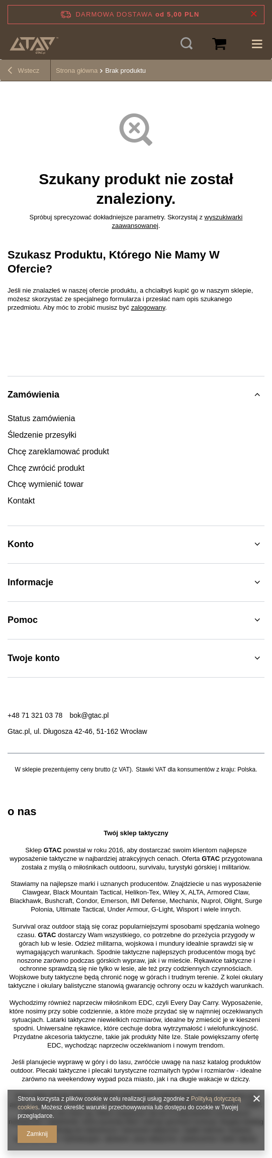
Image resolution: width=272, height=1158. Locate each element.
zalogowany (148, 307)
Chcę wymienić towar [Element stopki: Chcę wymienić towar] (45, 484)
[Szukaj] (186, 44)
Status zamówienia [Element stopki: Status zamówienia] (41, 418)
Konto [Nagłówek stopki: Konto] (21, 544)
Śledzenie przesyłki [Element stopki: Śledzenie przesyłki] (42, 435)
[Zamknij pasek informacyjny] (253, 14)
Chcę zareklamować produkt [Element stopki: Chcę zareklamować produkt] (58, 451)
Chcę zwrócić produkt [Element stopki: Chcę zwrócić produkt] (46, 468)
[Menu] (257, 44)
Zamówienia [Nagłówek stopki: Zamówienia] (33, 395)
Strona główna (77, 70)
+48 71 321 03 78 (35, 715)
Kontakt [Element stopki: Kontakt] (21, 500)
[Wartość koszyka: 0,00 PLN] (219, 44)
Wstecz (23, 72)
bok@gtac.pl (89, 715)
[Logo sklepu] (34, 44)
